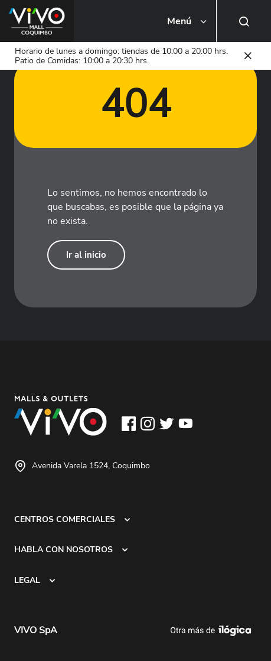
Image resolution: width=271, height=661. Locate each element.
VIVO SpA (35, 630)
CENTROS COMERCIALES (64, 519)
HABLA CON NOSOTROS (63, 549)
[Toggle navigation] (187, 21)
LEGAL (27, 580)
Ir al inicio (86, 255)
